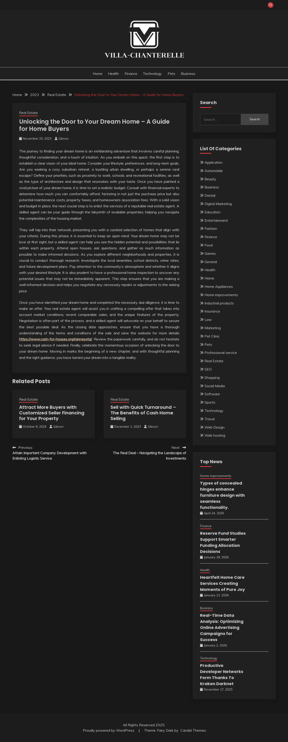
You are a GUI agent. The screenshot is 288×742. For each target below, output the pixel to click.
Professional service (221, 352)
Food (209, 245)
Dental (210, 195)
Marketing (213, 328)
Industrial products (219, 303)
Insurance (212, 311)
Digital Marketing (218, 203)
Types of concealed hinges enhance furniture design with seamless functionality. (222, 495)
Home (97, 73)
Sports (210, 402)
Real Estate (28, 113)
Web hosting (215, 435)
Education (212, 212)
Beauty (210, 179)
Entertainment (216, 220)
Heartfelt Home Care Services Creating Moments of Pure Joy (222, 583)
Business (188, 73)
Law (208, 319)
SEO (208, 369)
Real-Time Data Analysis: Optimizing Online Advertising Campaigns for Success (221, 627)
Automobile (214, 170)
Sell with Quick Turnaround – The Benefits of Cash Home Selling (143, 413)
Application (214, 162)
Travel (210, 419)
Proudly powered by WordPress (109, 730)
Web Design (215, 427)
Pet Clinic (212, 336)
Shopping (212, 377)
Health (113, 73)
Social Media (215, 386)
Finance (131, 73)
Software (212, 394)
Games (210, 253)
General (211, 261)
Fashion (211, 228)
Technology (152, 73)
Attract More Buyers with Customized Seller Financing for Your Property (51, 413)
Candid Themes (193, 730)
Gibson (63, 138)
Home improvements (221, 295)
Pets (171, 73)
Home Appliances (219, 286)
